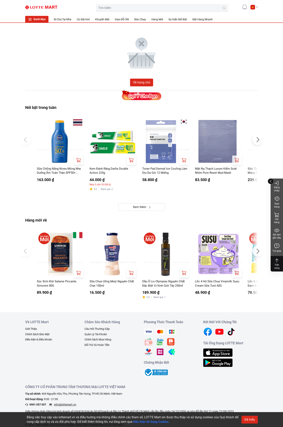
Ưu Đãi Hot (83, 19)
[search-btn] (208, 8)
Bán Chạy (140, 19)
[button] (254, 7)
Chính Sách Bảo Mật (37, 335)
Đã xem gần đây (277, 233)
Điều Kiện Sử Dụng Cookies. (152, 422)
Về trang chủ (141, 82)
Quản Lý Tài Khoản (96, 335)
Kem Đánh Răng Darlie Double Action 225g (110, 171)
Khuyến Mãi (102, 19)
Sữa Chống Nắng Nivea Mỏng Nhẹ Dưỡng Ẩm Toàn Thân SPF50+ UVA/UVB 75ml (57, 171)
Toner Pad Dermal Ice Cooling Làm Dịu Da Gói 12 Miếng (162, 171)
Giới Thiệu (31, 330)
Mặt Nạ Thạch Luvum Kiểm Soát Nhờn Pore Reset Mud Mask (217, 171)
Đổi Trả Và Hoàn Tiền (97, 346)
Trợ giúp (277, 247)
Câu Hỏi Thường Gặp (97, 330)
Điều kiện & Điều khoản (38, 340)
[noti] (245, 7)
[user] (236, 7)
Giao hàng (277, 202)
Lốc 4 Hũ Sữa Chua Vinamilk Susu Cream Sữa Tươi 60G (214, 284)
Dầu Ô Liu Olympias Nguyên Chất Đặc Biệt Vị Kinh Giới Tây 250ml (165, 284)
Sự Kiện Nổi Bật (177, 19)
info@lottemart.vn (65, 405)
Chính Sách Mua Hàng (98, 340)
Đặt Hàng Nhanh (202, 19)
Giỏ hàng (277, 218)
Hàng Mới (157, 19)
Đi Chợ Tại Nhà (62, 19)
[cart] (227, 7)
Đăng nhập (277, 186)
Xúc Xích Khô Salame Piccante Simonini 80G (58, 284)
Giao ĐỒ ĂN (122, 19)
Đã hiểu (249, 419)
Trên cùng (277, 263)
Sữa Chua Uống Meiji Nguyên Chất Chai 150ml (110, 284)
